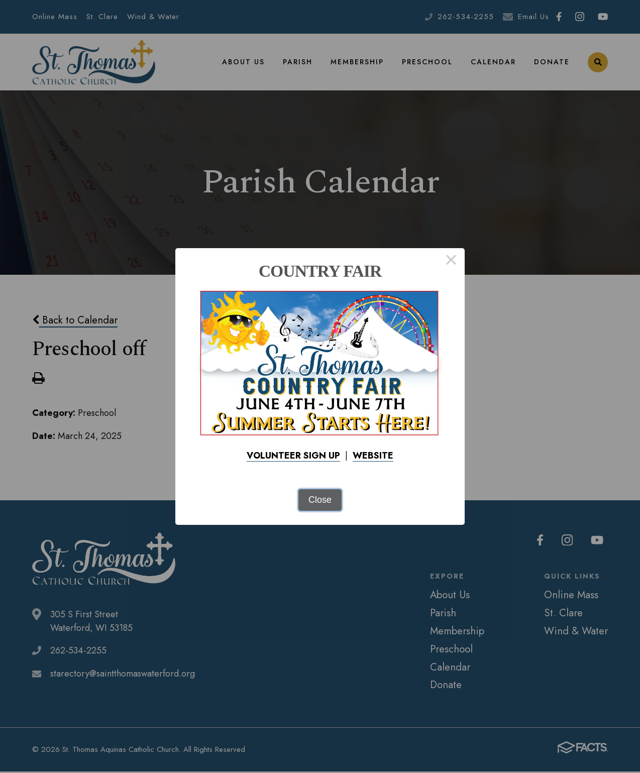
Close (320, 500)
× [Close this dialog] (451, 261)
